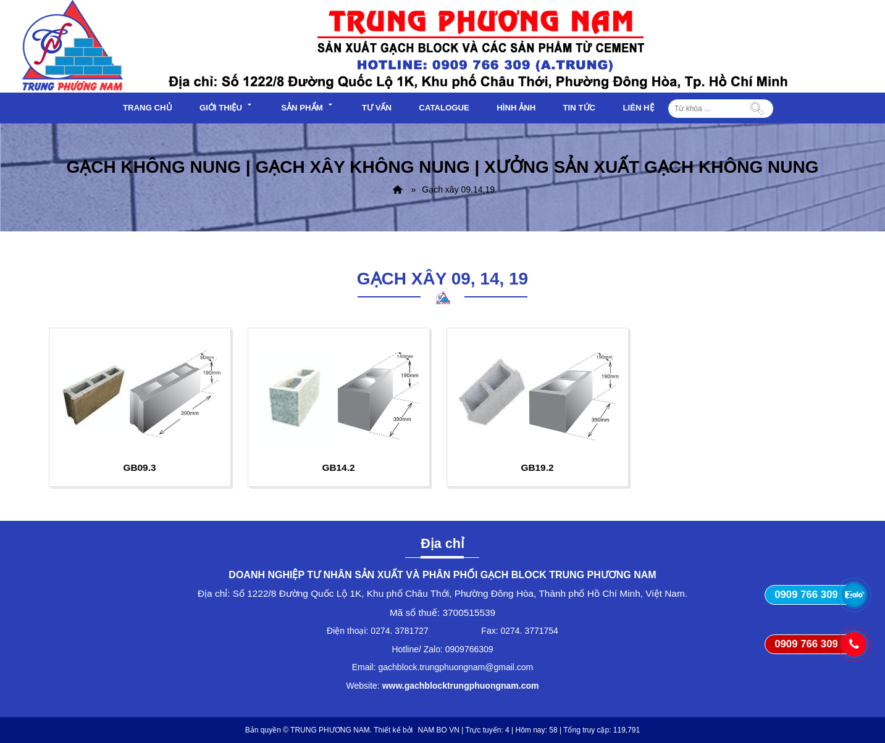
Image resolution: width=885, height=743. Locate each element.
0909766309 (469, 649)
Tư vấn (377, 107)
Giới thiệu (226, 106)
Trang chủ (147, 107)
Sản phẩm (307, 106)
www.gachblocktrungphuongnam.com (460, 686)
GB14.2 (338, 467)
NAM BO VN (438, 730)
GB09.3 (139, 467)
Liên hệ (638, 107)
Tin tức (579, 107)
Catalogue (444, 107)
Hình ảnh (516, 107)
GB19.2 (537, 467)
